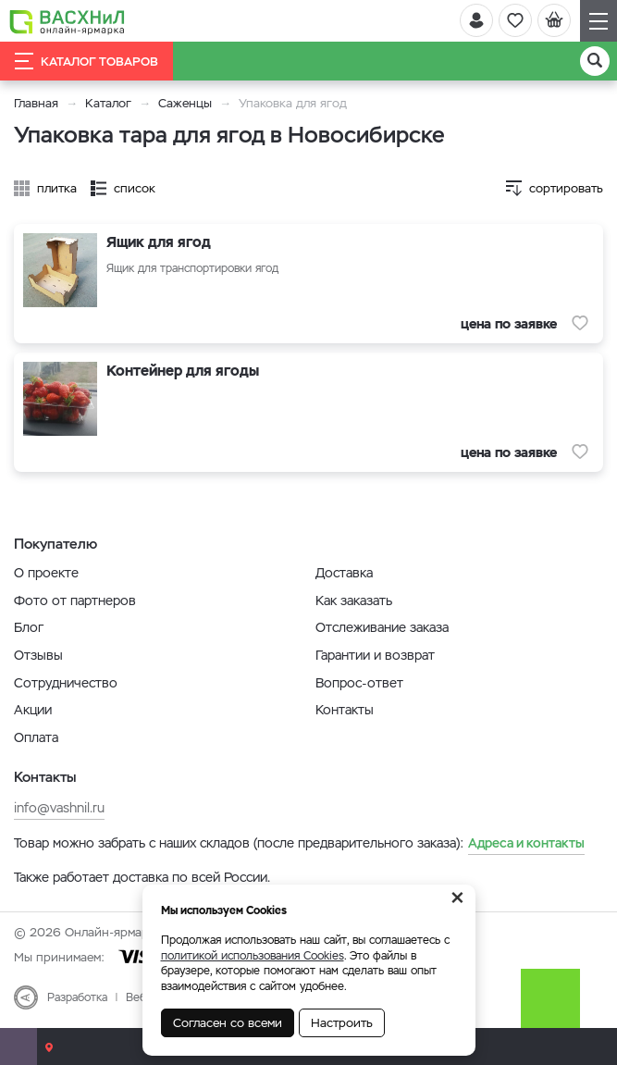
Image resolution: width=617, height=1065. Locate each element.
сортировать (566, 188)
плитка (57, 188)
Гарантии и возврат (375, 655)
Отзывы (38, 655)
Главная (36, 103)
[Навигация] (598, 21)
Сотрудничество (65, 683)
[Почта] (18, 1046)
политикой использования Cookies (252, 955)
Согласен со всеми (227, 1023)
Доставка (344, 572)
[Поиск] (595, 61)
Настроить (342, 1023)
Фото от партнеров (75, 600)
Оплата (36, 737)
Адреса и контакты (526, 843)
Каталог (108, 103)
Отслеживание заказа (382, 627)
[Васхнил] (67, 21)
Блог (28, 627)
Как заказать (353, 600)
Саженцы (185, 103)
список (134, 188)
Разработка (77, 997)
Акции (33, 709)
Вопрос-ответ (359, 683)
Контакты (344, 709)
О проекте (46, 572)
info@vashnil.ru (59, 807)
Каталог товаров (86, 61)
